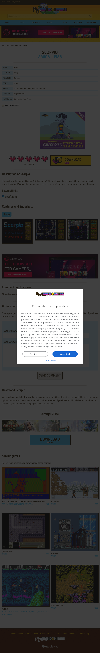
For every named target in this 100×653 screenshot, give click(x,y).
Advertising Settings (39, 343)
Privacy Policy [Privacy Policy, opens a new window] (56, 346)
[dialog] (50, 326)
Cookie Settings (41, 346)
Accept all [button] (65, 354)
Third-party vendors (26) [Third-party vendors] (48, 328)
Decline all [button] (35, 354)
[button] (50, 360)
